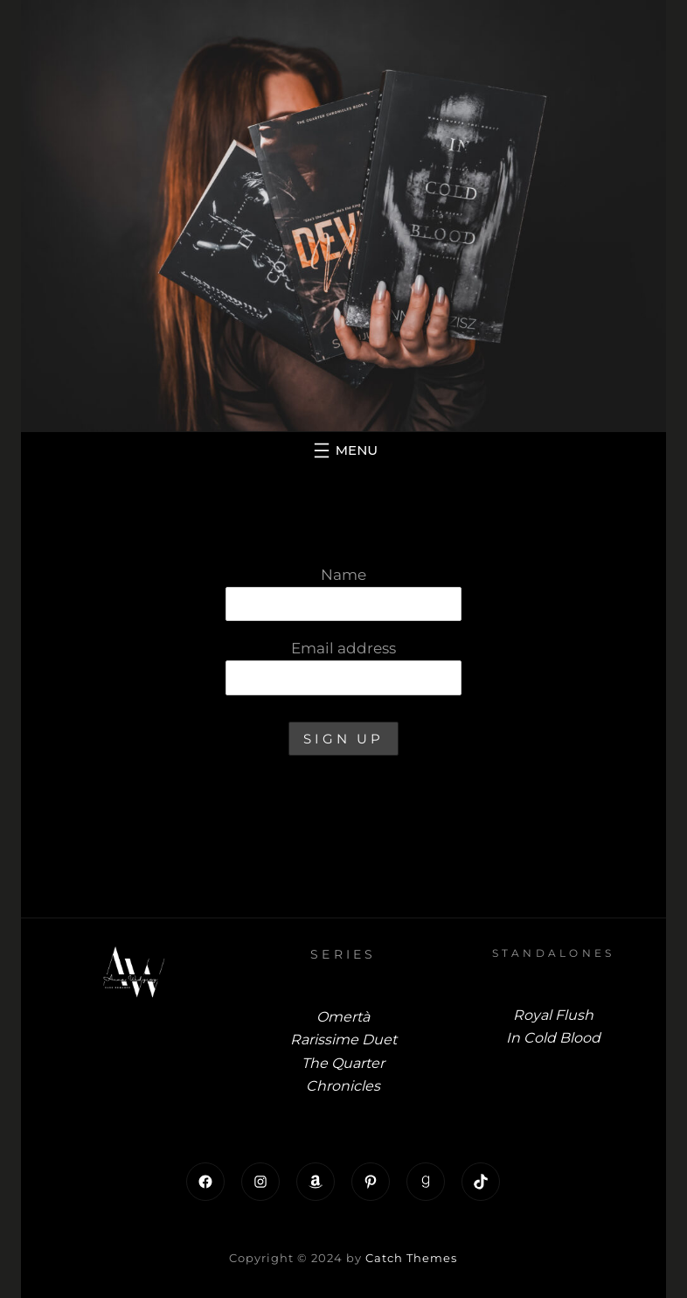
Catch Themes (411, 1258)
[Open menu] (343, 450)
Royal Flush (553, 1015)
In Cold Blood (553, 1037)
